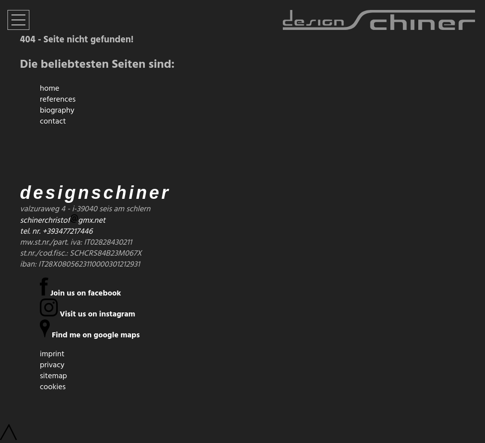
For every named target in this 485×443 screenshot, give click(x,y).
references (58, 99)
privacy (52, 364)
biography (57, 110)
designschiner (95, 192)
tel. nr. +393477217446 (56, 231)
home (49, 88)
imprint (52, 353)
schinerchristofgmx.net (63, 220)
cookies (53, 386)
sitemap (53, 375)
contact (53, 121)
